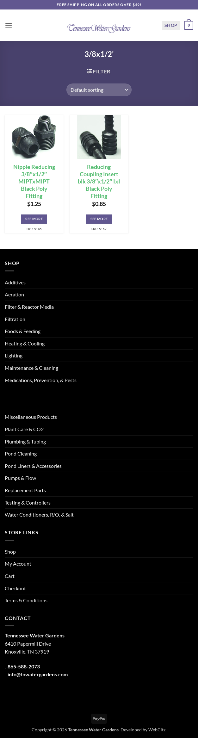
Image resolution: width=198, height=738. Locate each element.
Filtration (15, 319)
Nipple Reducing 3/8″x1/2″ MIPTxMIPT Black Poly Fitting (34, 181)
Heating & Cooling (25, 343)
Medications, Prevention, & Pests (41, 380)
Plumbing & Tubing (25, 441)
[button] (8, 25)
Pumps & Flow (20, 478)
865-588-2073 (24, 666)
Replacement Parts (25, 490)
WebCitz (156, 729)
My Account (18, 564)
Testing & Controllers (28, 502)
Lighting (13, 355)
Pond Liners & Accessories (33, 466)
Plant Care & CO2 (24, 429)
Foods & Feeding (22, 331)
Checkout (15, 588)
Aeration (14, 294)
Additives (15, 282)
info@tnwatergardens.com (38, 674)
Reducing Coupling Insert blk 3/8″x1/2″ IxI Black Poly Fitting (99, 181)
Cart (10, 576)
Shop (170, 25)
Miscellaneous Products (31, 417)
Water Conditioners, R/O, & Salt (39, 515)
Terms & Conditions (26, 600)
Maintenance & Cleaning (31, 368)
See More (34, 219)
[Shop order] (98, 90)
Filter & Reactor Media (29, 307)
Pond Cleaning (21, 453)
